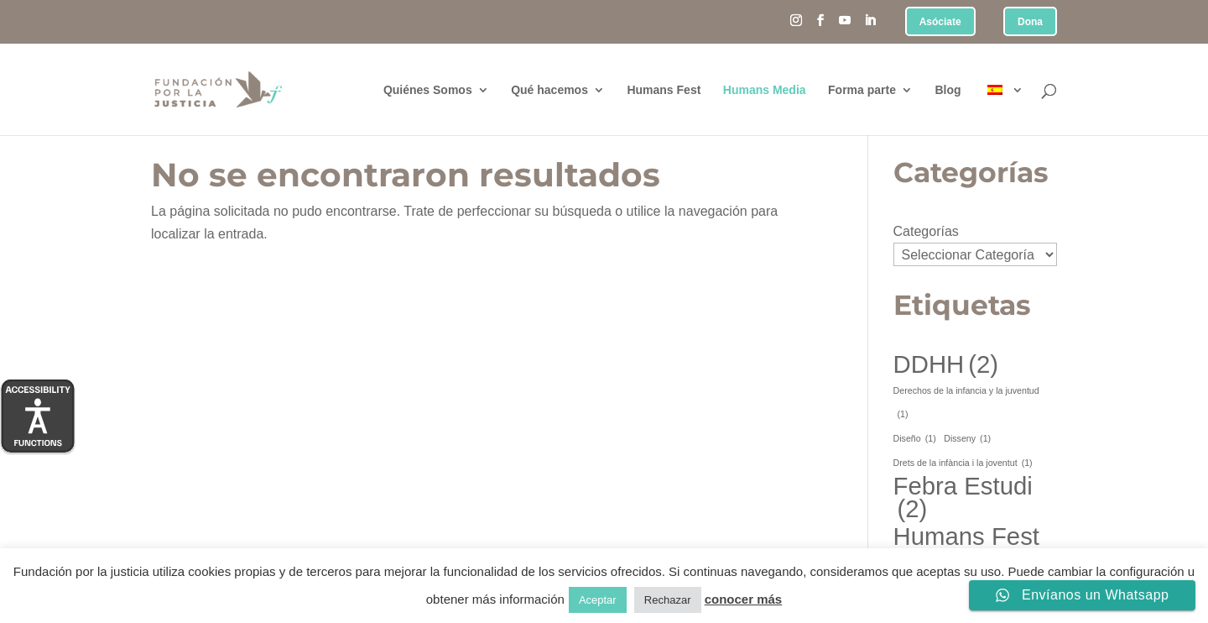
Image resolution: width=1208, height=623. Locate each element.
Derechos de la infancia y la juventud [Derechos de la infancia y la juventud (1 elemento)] (966, 405)
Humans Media (764, 90)
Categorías (926, 231)
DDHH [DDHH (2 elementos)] (946, 364)
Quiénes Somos (427, 90)
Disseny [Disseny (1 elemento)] (967, 438)
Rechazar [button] (667, 600)
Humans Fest (663, 90)
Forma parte (862, 90)
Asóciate (940, 22)
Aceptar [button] (598, 600)
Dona (1030, 22)
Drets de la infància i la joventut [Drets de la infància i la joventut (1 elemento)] (963, 463)
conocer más (744, 599)
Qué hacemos (549, 90)
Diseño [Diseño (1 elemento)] (914, 438)
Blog (948, 90)
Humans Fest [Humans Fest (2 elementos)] (966, 547)
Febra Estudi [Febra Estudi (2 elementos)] (963, 497)
